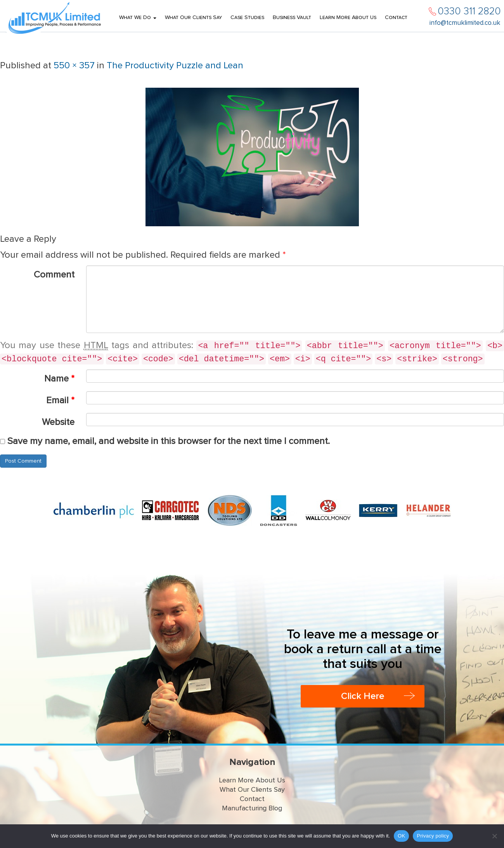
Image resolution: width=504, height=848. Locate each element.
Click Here (362, 696)
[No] (494, 836)
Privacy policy (433, 836)
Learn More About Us (348, 17)
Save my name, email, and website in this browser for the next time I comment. (168, 441)
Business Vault (292, 17)
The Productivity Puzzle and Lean (175, 65)
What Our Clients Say (193, 17)
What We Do (137, 17)
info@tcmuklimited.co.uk (465, 23)
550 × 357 (74, 65)
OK (401, 836)
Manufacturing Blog (252, 808)
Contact (396, 17)
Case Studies (247, 17)
